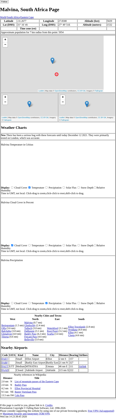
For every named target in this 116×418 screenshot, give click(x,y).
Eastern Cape (27, 17)
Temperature (38, 187)
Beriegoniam (7, 325)
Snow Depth (87, 187)
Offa (3, 328)
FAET (5, 359)
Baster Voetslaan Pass (25, 392)
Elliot (71, 332)
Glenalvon (6, 334)
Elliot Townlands (76, 326)
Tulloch (28, 328)
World (3, 17)
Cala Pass (19, 395)
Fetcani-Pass (30, 336)
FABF (5, 362)
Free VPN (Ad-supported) (101, 411)
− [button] (5, 44)
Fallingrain (99, 91)
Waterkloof (52, 328)
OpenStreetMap (61, 91)
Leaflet (41, 91)
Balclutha (6, 331)
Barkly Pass (30, 334)
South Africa (13, 17)
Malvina (28, 322)
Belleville (29, 339)
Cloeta (71, 335)
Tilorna (5, 336)
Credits (48, 405)
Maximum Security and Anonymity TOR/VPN (26, 413)
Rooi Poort (52, 331)
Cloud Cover (20, 187)
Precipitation (55, 187)
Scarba (50, 334)
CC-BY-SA (81, 91)
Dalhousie (29, 331)
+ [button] (5, 40)
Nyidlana (72, 329)
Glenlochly (30, 325)
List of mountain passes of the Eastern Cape (37, 381)
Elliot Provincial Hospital (27, 388)
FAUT (5, 366)
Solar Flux (71, 187)
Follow (4, 1)
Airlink (82, 366)
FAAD (5, 370)
